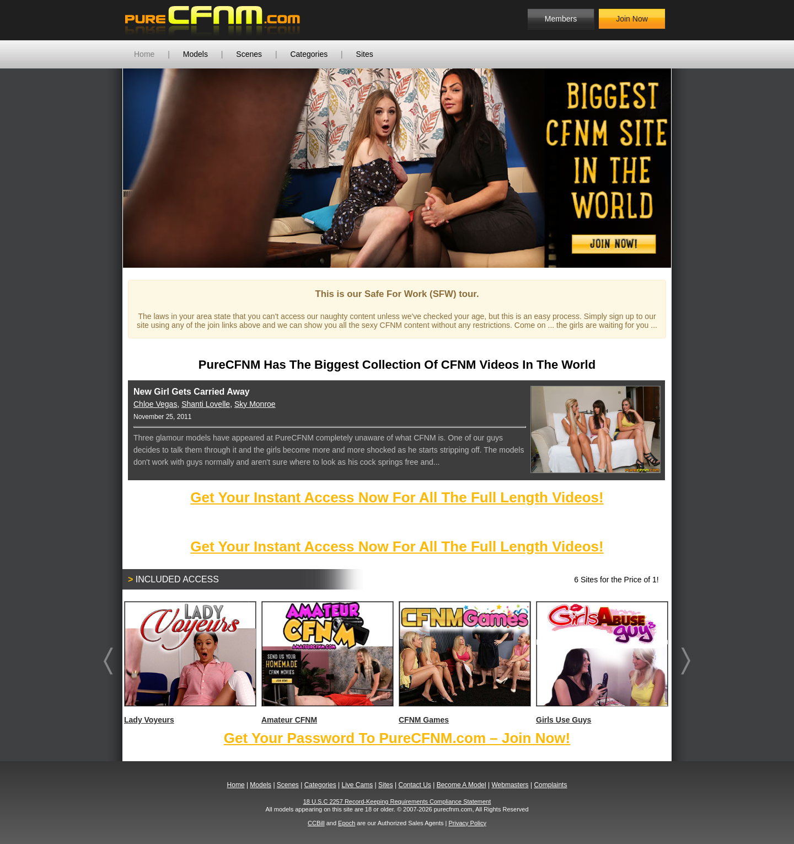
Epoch (346, 823)
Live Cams (357, 785)
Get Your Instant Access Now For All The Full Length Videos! (396, 497)
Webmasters (509, 785)
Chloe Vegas (155, 404)
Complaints (550, 785)
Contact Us (414, 785)
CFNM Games (464, 662)
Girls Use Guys (601, 662)
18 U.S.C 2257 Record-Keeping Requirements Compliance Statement (397, 801)
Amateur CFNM (327, 662)
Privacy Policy (467, 823)
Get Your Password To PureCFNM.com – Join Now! (397, 738)
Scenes (249, 54)
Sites (364, 54)
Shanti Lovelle (205, 404)
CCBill (316, 823)
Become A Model (461, 785)
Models (195, 54)
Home (144, 54)
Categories (309, 54)
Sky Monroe (255, 404)
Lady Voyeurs (189, 662)
